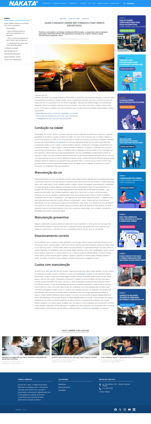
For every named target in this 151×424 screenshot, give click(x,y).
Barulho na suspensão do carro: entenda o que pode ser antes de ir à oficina (24, 369)
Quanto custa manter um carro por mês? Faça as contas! (74, 368)
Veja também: (11, 28)
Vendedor (73, 3)
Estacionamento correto (12, 57)
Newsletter (114, 3)
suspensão (62, 142)
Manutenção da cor (11, 51)
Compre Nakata (103, 3)
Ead (94, 3)
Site (89, 3)
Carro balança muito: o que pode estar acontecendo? (122, 368)
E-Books (83, 3)
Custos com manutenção (12, 60)
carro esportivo (51, 271)
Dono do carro (59, 3)
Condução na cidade (11, 48)
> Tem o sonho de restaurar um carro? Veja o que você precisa (17, 39)
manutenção (81, 274)
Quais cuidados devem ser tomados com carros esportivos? (16, 24)
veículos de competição (91, 308)
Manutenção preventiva (12, 54)
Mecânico (47, 3)
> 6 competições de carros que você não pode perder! (16, 44)
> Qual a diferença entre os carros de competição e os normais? (15, 33)
